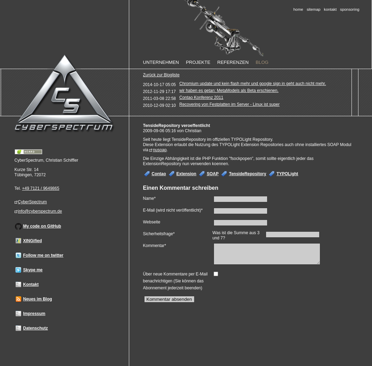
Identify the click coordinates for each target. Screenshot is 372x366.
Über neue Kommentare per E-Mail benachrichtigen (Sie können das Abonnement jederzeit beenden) (175, 283)
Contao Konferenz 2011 (201, 97)
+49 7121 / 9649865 (40, 188)
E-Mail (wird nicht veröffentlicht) (173, 210)
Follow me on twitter (43, 255)
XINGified (32, 240)
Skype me (33, 269)
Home (298, 9)
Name (152, 198)
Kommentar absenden (169, 302)
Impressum (34, 313)
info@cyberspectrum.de (40, 211)
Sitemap (314, 9)
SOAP (212, 173)
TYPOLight (287, 173)
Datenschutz (35, 328)
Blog (262, 62)
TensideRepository (247, 173)
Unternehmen (161, 62)
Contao (159, 173)
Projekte (198, 62)
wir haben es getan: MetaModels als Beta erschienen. (229, 90)
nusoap (159, 149)
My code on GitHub (42, 226)
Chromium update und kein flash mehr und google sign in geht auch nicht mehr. (252, 83)
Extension (186, 173)
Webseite (151, 222)
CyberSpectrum (32, 201)
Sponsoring (349, 9)
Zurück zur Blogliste (161, 75)
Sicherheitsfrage (159, 233)
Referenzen (233, 62)
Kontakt (330, 9)
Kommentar (154, 245)
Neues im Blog (37, 299)
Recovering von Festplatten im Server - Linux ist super (229, 104)
